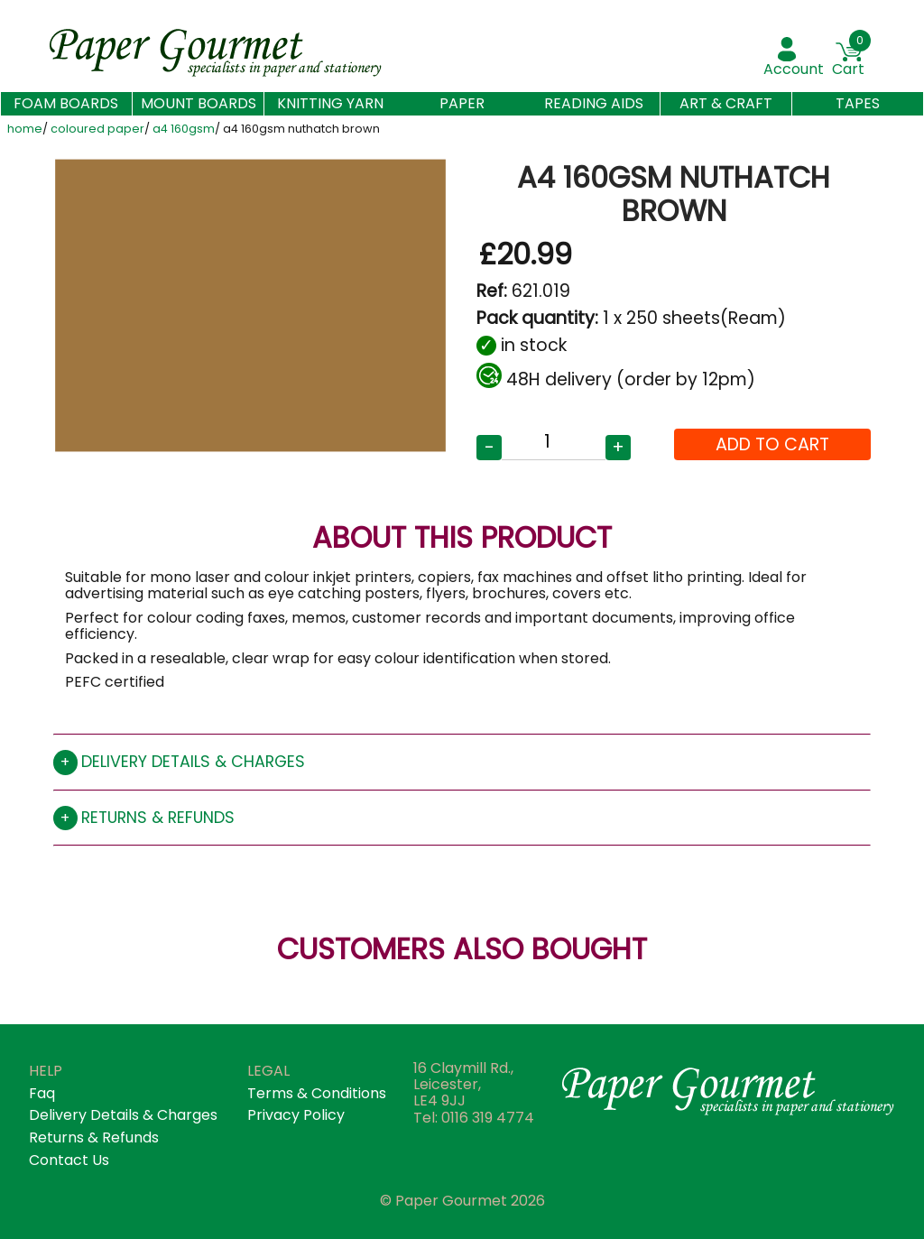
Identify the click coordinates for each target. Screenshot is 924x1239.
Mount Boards (198, 103)
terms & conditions (316, 1093)
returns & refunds (94, 1137)
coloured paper (97, 129)
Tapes (858, 103)
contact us (69, 1160)
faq (42, 1093)
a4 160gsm (183, 129)
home (24, 129)
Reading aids (593, 103)
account (793, 69)
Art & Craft (725, 103)
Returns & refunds (158, 818)
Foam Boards (66, 104)
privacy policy (296, 1115)
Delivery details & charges (193, 762)
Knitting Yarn (330, 103)
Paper (462, 103)
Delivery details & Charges (123, 1115)
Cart (848, 69)
